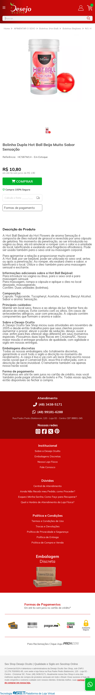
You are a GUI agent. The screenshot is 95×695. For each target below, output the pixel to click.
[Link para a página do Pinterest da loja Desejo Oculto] (57, 431)
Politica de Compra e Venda (47, 542)
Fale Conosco (47, 467)
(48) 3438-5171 (50, 404)
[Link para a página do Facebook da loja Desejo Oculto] (44, 431)
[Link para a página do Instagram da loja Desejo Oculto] (38, 431)
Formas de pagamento (19, 208)
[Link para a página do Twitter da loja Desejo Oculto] (50, 431)
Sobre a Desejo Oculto (47, 451)
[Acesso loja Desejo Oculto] (81, 8)
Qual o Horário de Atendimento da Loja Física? (47, 502)
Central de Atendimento (48, 486)
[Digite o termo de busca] (44, 18)
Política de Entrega (48, 537)
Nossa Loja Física (47, 461)
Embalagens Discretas (47, 456)
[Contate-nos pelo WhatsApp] (90, 684)
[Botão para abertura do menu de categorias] (4, 7)
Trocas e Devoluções (48, 526)
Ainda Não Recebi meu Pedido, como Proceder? (47, 491)
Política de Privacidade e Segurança (47, 531)
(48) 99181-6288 (50, 412)
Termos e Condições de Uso (47, 521)
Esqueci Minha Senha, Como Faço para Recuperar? (47, 496)
